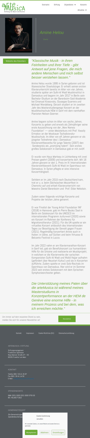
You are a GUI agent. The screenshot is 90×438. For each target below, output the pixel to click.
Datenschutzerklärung (66, 333)
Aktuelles (82, 10)
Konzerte (83, 4)
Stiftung (57, 4)
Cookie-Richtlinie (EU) (46, 333)
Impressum (30, 333)
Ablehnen (44, 432)
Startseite (45, 4)
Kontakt (19, 333)
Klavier (45, 39)
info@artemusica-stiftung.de (23, 378)
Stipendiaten (70, 5)
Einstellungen (58, 432)
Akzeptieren (31, 432)
